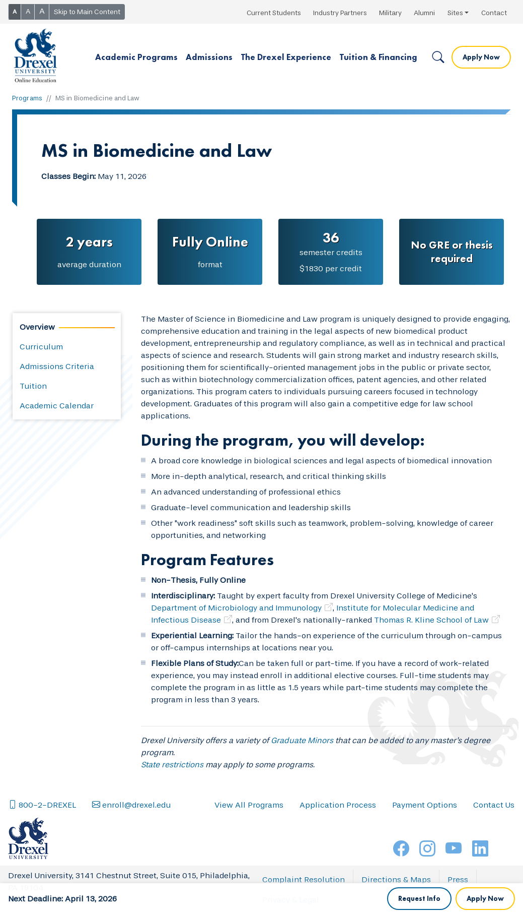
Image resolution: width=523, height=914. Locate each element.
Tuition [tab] (33, 386)
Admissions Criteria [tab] (57, 366)
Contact (494, 13)
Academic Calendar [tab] (57, 405)
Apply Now (481, 57)
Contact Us (493, 835)
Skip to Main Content (87, 12)
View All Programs (248, 835)
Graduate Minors (302, 740)
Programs (27, 98)
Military (390, 13)
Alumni (424, 13)
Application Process (338, 835)
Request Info (419, 806)
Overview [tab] (37, 327)
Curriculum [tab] (41, 346)
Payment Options (424, 835)
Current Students (274, 13)
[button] (136, 57)
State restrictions (172, 764)
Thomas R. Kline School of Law (431, 620)
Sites (455, 13)
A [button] (15, 11)
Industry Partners (340, 13)
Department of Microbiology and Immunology (236, 608)
